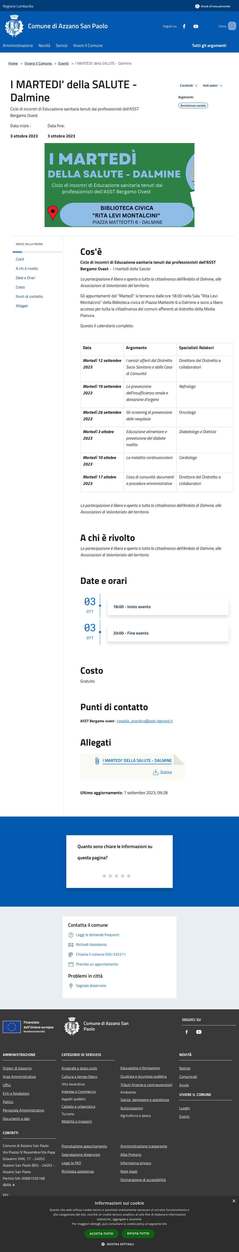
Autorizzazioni (131, 1108)
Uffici (7, 1085)
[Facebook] (177, 26)
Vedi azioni (213, 85)
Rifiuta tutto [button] (138, 1233)
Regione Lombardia (18, 6)
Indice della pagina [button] (29, 244)
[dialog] (119, 1224)
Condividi (189, 85)
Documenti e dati (16, 1118)
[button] (119, 1244)
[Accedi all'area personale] (212, 6)
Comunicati (188, 1076)
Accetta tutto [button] (101, 1234)
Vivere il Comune (39, 63)
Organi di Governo (17, 1068)
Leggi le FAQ (71, 1163)
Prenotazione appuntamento (84, 1146)
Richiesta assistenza (78, 1171)
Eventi (63, 63)
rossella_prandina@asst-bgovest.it (145, 721)
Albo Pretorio (130, 1154)
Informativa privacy (135, 1163)
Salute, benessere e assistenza (144, 1099)
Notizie (184, 1068)
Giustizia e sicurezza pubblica (143, 1076)
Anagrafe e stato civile (79, 1068)
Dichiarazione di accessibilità (143, 1179)
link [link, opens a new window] (164, 1224)
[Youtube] (189, 26)
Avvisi (184, 1085)
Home (13, 63)
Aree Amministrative (19, 1076)
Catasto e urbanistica (78, 1106)
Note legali (128, 1171)
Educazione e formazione (140, 1068)
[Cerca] (230, 26)
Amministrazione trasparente (143, 1146)
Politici (8, 1102)
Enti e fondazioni (16, 1093)
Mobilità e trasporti (77, 1121)
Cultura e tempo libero (79, 1076)
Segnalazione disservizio (81, 1154)
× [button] (233, 1201)
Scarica (162, 772)
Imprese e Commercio (79, 1091)
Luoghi (184, 1108)
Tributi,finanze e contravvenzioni (146, 1084)
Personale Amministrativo (23, 1110)
